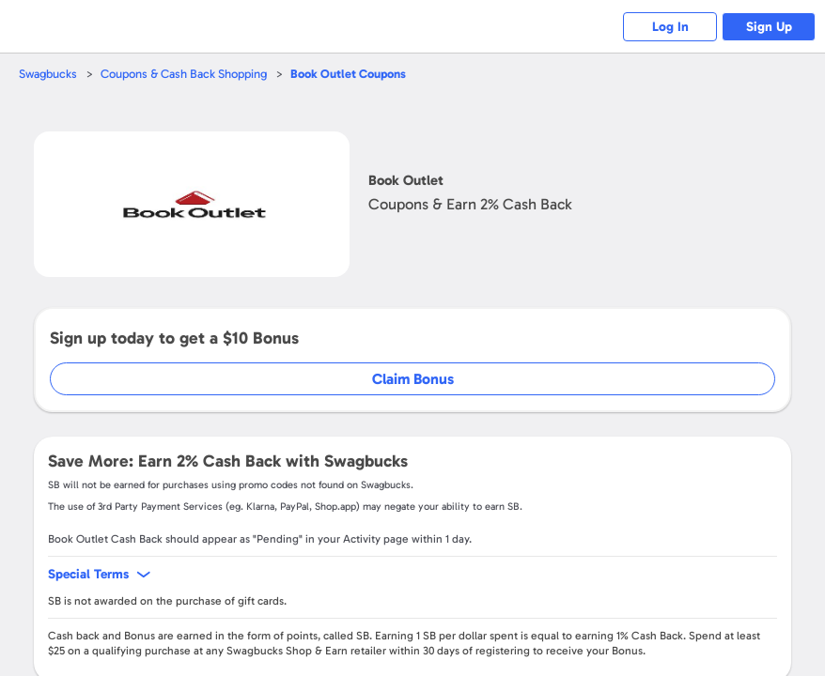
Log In (670, 27)
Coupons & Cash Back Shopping (184, 74)
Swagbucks (48, 74)
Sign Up (769, 27)
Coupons (348, 74)
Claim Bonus (413, 379)
